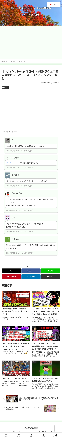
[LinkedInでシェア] (31, 276)
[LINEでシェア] (50, 270)
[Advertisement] (31, 43)
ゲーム (5, 87)
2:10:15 (9, 162)
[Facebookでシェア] (31, 270)
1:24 (8, 199)
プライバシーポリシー (46, 431)
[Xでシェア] (11, 270)
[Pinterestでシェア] (11, 276)
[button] (50, 276)
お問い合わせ (16, 431)
